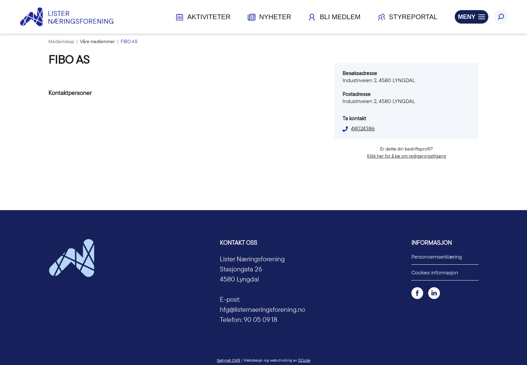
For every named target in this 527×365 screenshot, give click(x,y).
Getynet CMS (228, 360)
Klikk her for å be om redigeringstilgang (406, 156)
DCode (304, 360)
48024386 (363, 128)
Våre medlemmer (98, 41)
